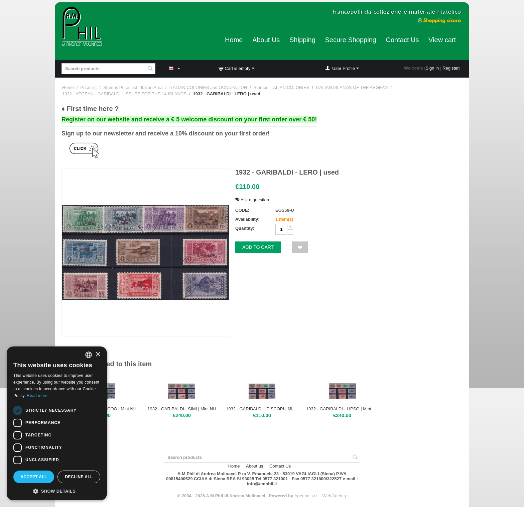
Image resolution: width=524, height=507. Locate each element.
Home (234, 39)
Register (450, 68)
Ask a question (252, 199)
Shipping (302, 39)
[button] (56, 491)
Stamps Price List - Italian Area (133, 87)
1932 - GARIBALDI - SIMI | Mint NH (181, 408)
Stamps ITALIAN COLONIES (281, 87)
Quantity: (244, 228)
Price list (88, 87)
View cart (442, 39)
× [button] (97, 354)
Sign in (432, 68)
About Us (266, 39)
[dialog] (57, 423)
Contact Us (402, 39)
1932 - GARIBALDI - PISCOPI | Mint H (262, 408)
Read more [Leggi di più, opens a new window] (37, 395)
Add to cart (258, 247)
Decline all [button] (79, 477)
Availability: (247, 219)
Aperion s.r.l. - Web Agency (320, 495)
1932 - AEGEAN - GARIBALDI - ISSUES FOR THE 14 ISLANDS (124, 93)
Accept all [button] (33, 477)
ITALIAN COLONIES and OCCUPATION (208, 87)
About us (254, 466)
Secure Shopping (350, 39)
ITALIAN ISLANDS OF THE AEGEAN (352, 87)
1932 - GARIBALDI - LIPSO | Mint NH (342, 408)
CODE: (242, 210)
